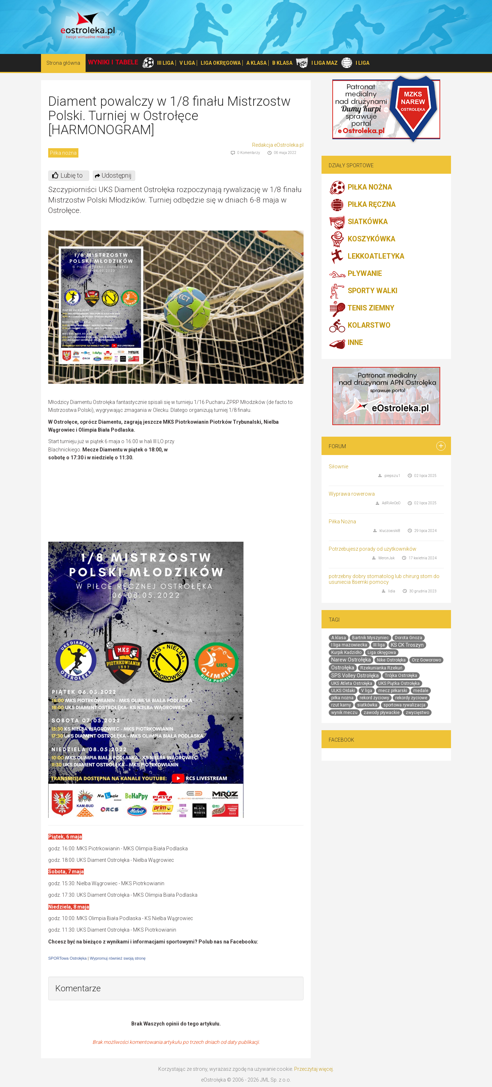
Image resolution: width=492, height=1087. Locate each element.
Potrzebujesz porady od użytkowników (372, 549)
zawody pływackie (382, 712)
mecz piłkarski (392, 690)
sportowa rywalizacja (404, 705)
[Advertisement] (243, 489)
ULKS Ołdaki (343, 690)
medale (420, 690)
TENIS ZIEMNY (361, 308)
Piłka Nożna (342, 521)
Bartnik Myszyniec (370, 637)
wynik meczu (344, 712)
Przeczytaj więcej (313, 1069)
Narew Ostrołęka (351, 659)
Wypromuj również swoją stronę (118, 958)
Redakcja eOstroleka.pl (278, 145)
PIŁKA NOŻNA (360, 187)
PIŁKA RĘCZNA (362, 205)
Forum (337, 446)
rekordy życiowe (411, 697)
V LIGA (187, 63)
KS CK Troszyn (407, 645)
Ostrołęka (342, 667)
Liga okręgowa (382, 652)
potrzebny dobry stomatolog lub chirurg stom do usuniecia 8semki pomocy (384, 579)
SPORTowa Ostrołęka (67, 958)
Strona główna (63, 63)
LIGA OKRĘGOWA (221, 63)
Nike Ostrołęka (391, 660)
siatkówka (367, 705)
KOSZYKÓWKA (362, 239)
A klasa (338, 637)
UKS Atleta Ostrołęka (351, 683)
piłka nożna (342, 697)
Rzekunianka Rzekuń (381, 667)
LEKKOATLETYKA (366, 256)
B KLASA (282, 63)
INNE (346, 343)
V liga (366, 690)
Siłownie (338, 466)
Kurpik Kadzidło (346, 652)
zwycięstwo (417, 712)
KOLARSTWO (360, 326)
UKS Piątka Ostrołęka (399, 683)
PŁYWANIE (355, 274)
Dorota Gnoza (408, 637)
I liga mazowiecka (349, 644)
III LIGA (165, 63)
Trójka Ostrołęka (401, 675)
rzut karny (341, 705)
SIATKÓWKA (358, 222)
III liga (379, 644)
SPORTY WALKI (363, 291)
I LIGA (362, 63)
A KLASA (256, 63)
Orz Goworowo (426, 660)
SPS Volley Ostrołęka (355, 675)
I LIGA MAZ (324, 63)
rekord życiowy (374, 697)
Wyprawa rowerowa (352, 494)
